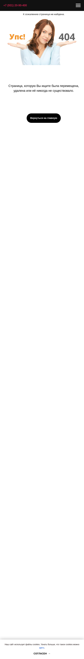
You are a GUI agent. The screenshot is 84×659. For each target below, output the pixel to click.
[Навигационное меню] (78, 5)
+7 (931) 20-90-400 (15, 5)
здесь (41, 648)
